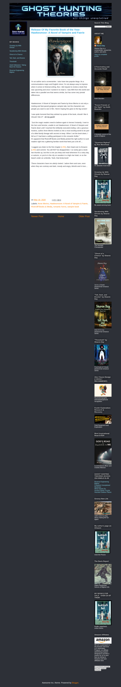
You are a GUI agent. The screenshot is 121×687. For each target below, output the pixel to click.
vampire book (73, 207)
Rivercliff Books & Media (41, 207)
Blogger (75, 683)
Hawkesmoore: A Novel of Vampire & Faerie (69, 204)
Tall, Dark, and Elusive (17, 58)
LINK (64, 147)
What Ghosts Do (100, 489)
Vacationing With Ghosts (18, 51)
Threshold (13, 61)
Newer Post (37, 216)
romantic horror (59, 207)
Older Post (84, 216)
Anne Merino (43, 204)
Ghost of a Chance (16, 54)
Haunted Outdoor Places (102, 492)
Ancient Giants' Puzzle (102, 490)
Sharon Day (100, 46)
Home (61, 216)
